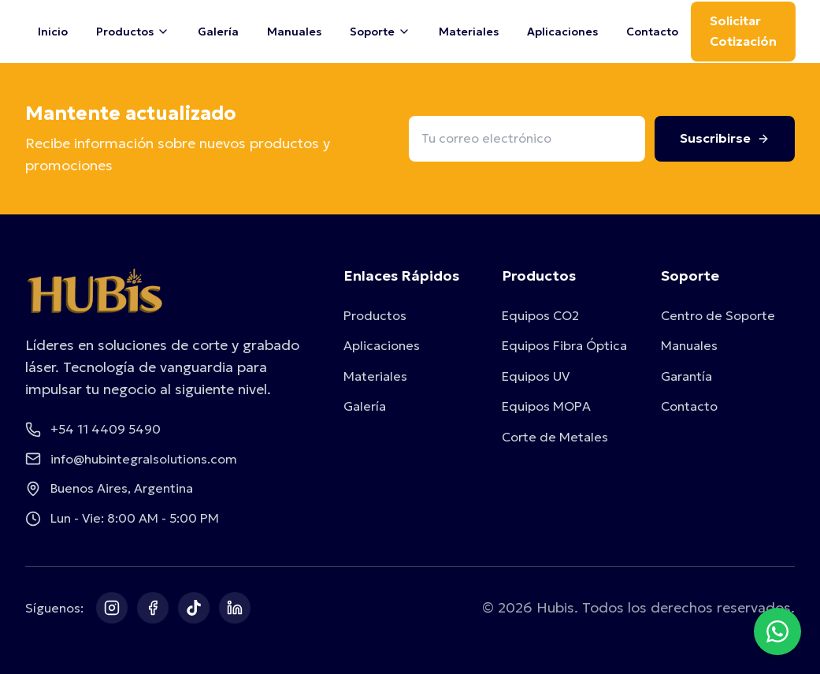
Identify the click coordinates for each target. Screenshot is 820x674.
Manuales (294, 31)
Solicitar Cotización (743, 31)
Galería (218, 31)
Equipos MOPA (546, 406)
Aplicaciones (562, 31)
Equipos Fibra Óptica (564, 345)
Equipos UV (536, 376)
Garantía (686, 376)
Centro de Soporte (718, 315)
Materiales (469, 31)
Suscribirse (725, 138)
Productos (374, 315)
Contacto (652, 31)
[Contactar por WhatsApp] (777, 631)
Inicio (53, 31)
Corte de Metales (555, 437)
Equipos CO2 (540, 315)
